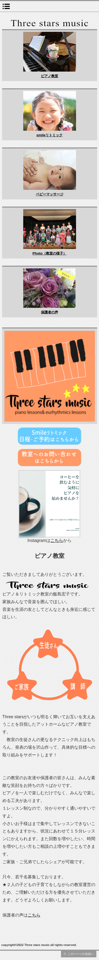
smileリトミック (49, 135)
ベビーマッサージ (49, 194)
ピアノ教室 (49, 76)
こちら (56, 540)
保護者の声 (49, 312)
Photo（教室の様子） (49, 253)
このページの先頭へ (81, 953)
